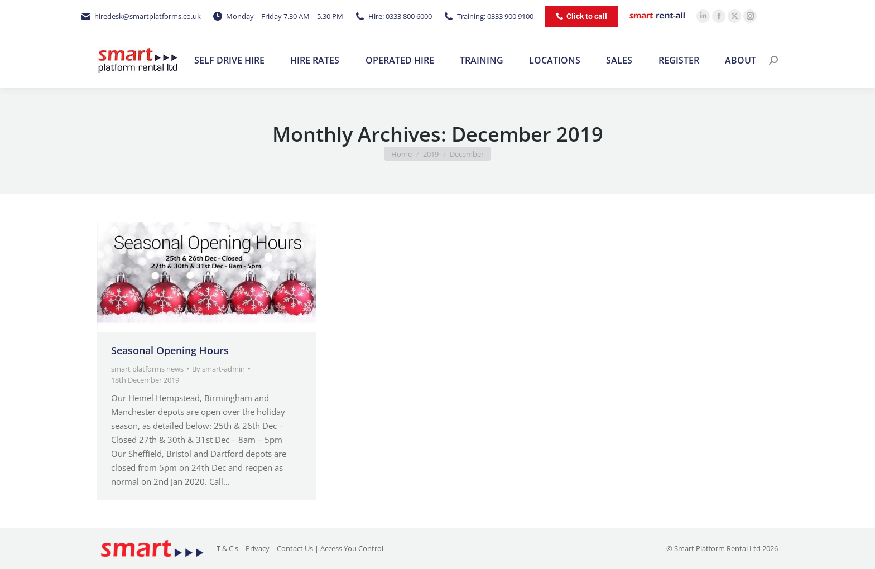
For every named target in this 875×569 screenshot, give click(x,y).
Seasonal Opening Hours (170, 350)
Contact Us (295, 548)
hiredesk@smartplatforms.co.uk (140, 16)
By (218, 369)
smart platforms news (147, 369)
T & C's (227, 548)
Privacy (258, 548)
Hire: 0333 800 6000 (393, 16)
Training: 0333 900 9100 (488, 16)
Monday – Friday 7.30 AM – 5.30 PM (277, 16)
